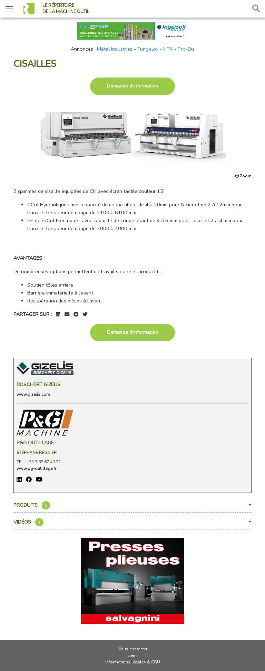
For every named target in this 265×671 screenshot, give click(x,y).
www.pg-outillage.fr (36, 468)
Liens (133, 655)
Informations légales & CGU (132, 662)
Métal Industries (114, 48)
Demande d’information (132, 86)
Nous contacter (132, 649)
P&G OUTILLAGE (35, 442)
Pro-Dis (186, 48)
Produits (132, 505)
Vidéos (132, 522)
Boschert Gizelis (38, 384)
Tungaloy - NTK (155, 48)
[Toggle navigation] (9, 9)
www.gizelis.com (33, 394)
